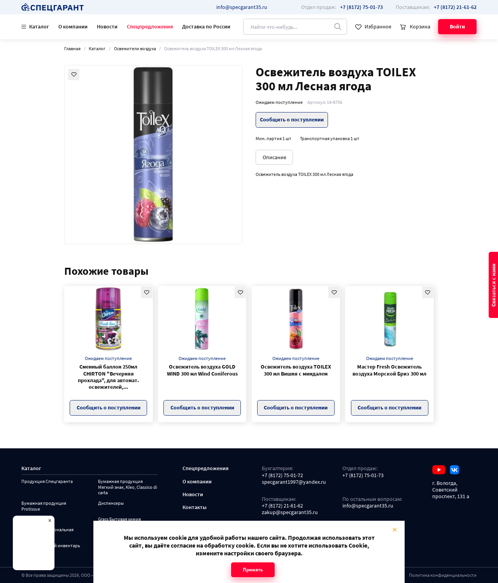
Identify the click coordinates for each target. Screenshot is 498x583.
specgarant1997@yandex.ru (294, 482)
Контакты (194, 507)
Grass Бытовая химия (119, 519)
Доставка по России (206, 26)
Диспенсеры (111, 503)
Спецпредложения (150, 26)
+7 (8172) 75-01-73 (363, 475)
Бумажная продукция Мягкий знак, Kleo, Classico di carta (127, 487)
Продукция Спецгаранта (47, 481)
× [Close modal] (394, 529)
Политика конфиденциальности (443, 575)
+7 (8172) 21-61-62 (282, 505)
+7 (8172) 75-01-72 (282, 475)
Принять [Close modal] (253, 569)
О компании (73, 26)
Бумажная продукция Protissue (43, 506)
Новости (107, 26)
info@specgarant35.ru (241, 7)
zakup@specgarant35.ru (290, 512)
